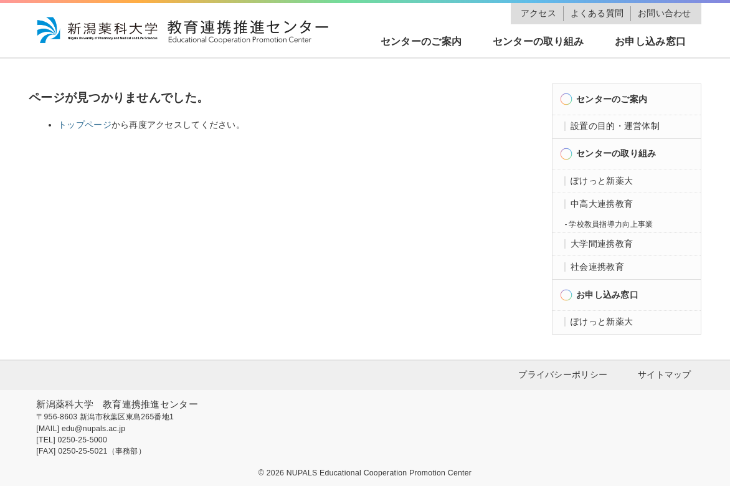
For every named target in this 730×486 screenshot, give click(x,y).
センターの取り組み (538, 41)
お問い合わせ (664, 13)
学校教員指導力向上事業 (611, 224)
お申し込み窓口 (650, 41)
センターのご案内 (421, 41)
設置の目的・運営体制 (615, 126)
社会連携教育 (597, 267)
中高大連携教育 (602, 204)
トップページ (84, 125)
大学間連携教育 (602, 244)
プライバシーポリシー (562, 374)
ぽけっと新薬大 (602, 181)
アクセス (538, 13)
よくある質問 (597, 13)
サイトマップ (664, 374)
